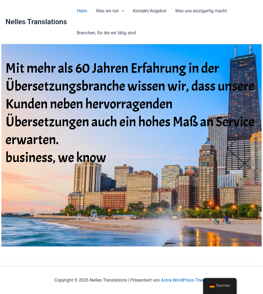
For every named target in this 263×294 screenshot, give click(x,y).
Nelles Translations (36, 22)
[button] (121, 11)
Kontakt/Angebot (149, 10)
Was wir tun (110, 11)
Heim (82, 10)
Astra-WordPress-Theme (185, 280)
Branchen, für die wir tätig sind (106, 32)
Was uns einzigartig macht (201, 10)
